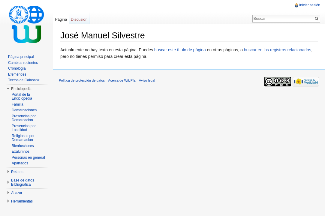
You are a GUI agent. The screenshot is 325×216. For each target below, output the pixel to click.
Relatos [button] (17, 172)
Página (61, 19)
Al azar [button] (16, 193)
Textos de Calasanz (24, 80)
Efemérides (17, 74)
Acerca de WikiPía (121, 80)
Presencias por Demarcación (24, 118)
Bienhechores (23, 146)
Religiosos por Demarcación (23, 138)
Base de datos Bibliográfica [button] (22, 182)
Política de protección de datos (82, 80)
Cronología (17, 68)
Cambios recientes (23, 63)
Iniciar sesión (309, 5)
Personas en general (28, 157)
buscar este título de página (180, 49)
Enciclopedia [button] (21, 89)
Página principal (21, 57)
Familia (17, 104)
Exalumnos (20, 151)
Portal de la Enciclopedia (22, 96)
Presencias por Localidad (24, 128)
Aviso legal (147, 80)
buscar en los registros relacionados (277, 49)
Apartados (20, 163)
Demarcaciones (24, 110)
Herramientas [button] (22, 201)
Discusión (79, 19)
